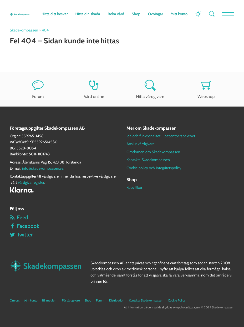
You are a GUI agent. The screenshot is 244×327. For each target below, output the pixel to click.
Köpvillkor (134, 187)
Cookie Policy (176, 300)
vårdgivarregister (31, 182)
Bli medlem (49, 300)
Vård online (94, 89)
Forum (38, 89)
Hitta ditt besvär (54, 14)
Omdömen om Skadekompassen (153, 152)
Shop (136, 14)
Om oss (15, 300)
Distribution (116, 300)
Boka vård (116, 14)
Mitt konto (179, 14)
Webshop (206, 89)
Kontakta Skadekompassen (148, 160)
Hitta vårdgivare (150, 89)
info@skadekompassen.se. (43, 168)
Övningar (155, 14)
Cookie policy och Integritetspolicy (154, 168)
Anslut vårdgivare (140, 144)
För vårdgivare (71, 300)
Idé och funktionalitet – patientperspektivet (161, 136)
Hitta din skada (87, 14)
